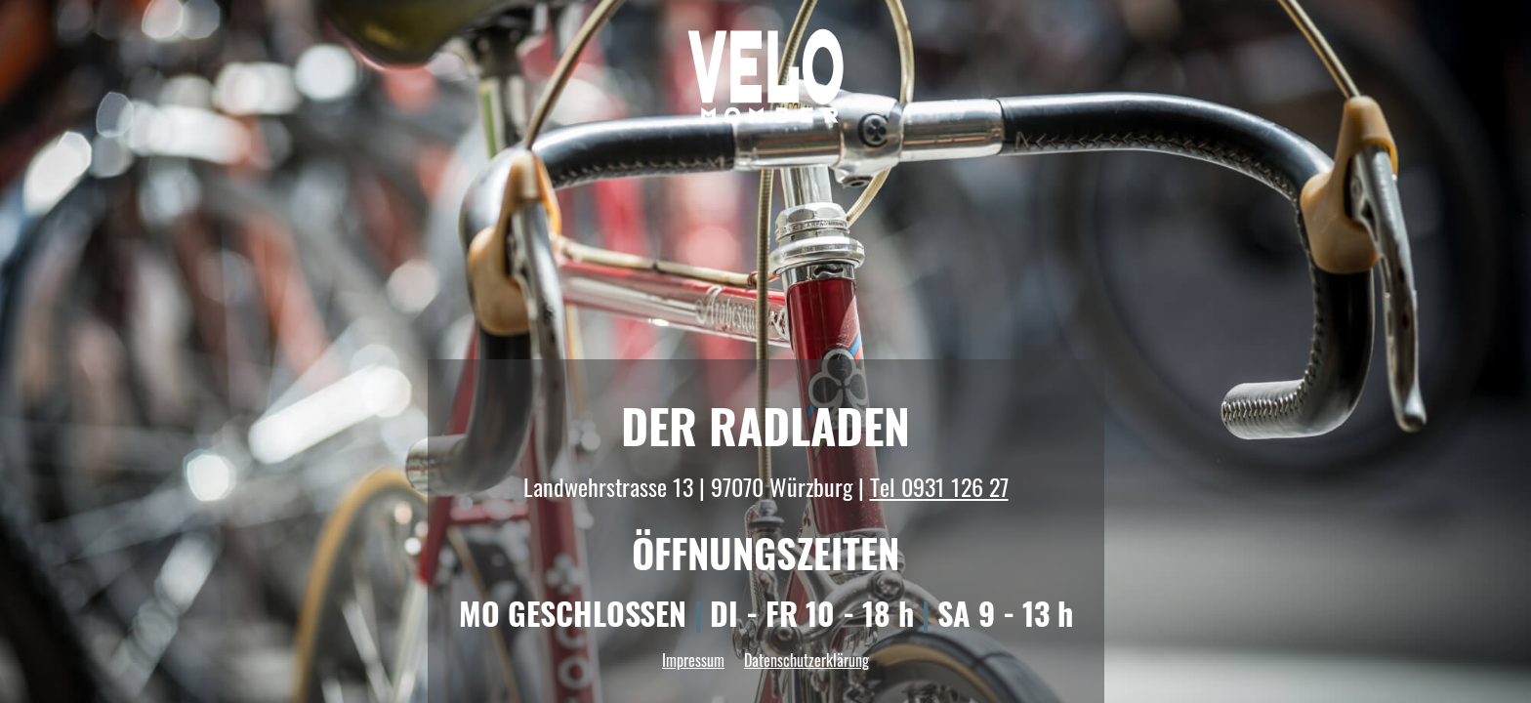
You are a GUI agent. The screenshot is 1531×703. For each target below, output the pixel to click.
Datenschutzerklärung (806, 660)
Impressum (693, 660)
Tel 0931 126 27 (939, 486)
